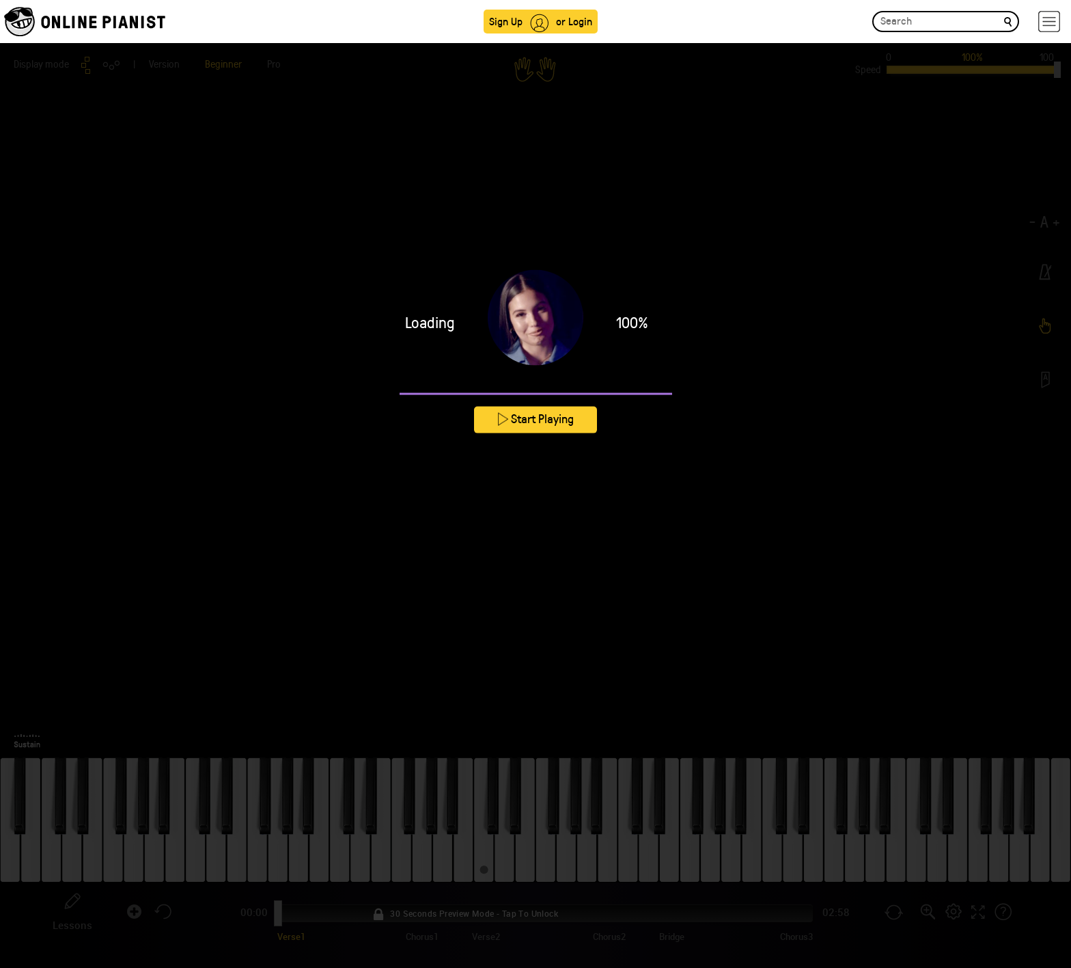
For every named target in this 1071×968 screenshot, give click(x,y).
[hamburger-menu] (1049, 21)
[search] (1008, 20)
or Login (574, 21)
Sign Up (506, 21)
